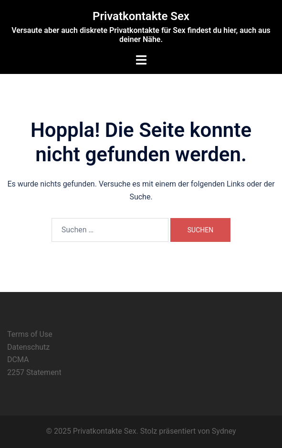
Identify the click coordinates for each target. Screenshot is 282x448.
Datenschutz (28, 347)
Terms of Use (29, 334)
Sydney (224, 431)
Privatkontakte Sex (141, 16)
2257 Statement (34, 372)
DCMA (18, 359)
